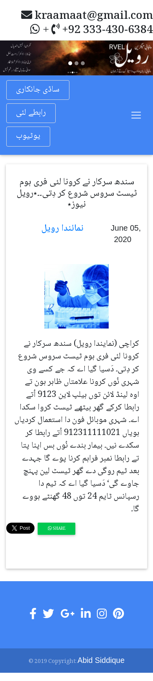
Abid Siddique (101, 660)
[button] (11, 57)
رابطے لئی (31, 113)
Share (57, 528)
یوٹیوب (28, 136)
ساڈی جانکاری (38, 90)
